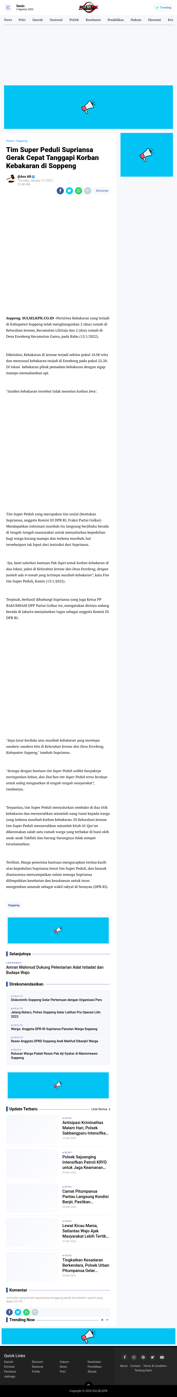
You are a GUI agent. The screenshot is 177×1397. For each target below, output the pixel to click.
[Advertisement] (88, 56)
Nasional (56, 19)
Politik (74, 19)
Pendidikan (116, 19)
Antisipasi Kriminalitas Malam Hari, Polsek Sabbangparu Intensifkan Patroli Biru (85, 1128)
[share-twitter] (69, 190)
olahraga (9, 1376)
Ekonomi (154, 19)
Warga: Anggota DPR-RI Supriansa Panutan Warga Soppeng (54, 1029)
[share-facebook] (60, 190)
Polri (22, 19)
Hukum (136, 19)
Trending (165, 7)
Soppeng (14, 905)
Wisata (92, 1371)
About (123, 1366)
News (8, 19)
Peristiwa (10, 1371)
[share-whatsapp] (78, 190)
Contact (135, 1366)
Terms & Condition (154, 1366)
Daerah (38, 19)
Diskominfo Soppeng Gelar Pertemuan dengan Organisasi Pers (56, 1000)
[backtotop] (89, 1386)
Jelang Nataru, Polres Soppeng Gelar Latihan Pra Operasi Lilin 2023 (56, 1014)
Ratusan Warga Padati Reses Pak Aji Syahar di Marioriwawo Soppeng (54, 1056)
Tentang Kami (143, 1370)
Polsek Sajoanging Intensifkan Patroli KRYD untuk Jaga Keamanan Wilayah (84, 1162)
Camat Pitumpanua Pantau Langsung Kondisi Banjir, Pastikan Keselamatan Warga (85, 1196)
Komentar (101, 190)
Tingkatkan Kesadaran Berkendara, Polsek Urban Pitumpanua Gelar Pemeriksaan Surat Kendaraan (85, 1265)
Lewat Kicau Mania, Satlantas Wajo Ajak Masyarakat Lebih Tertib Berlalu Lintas (84, 1231)
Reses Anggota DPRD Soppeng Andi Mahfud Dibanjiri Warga (54, 1041)
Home (10, 141)
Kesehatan (93, 19)
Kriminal (9, 1366)
